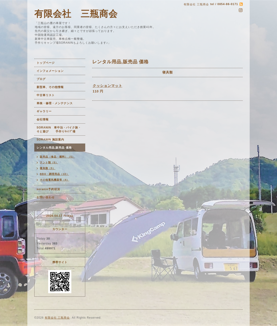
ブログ (41, 79)
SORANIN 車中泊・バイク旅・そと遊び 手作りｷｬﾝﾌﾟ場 (59, 129)
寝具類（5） (47, 168)
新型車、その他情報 (50, 87)
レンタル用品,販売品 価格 (54, 147)
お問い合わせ (46, 197)
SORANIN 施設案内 (50, 139)
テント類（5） (49, 162)
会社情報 (43, 119)
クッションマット (107, 86)
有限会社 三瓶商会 (76, 14)
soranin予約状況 (48, 189)
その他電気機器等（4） (54, 179)
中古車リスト (46, 95)
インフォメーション (50, 71)
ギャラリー (44, 111)
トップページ (46, 62)
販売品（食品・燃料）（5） (57, 156)
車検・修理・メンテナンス (55, 103)
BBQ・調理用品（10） (54, 174)
